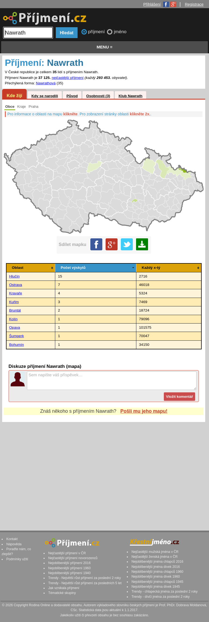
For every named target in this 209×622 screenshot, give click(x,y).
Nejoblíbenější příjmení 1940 (69, 573)
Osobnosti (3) (98, 96)
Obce (9, 106)
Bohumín (16, 345)
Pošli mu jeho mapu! (143, 411)
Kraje (21, 106)
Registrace (194, 4)
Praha (33, 106)
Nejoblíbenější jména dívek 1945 (155, 587)
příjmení (97, 31)
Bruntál (15, 310)
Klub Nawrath (131, 96)
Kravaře (15, 293)
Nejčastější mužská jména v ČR (155, 552)
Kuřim (14, 302)
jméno (120, 31)
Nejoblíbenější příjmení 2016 (69, 563)
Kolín (13, 319)
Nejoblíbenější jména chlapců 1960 (157, 572)
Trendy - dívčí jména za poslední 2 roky (160, 597)
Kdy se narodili (44, 96)
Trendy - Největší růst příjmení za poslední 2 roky (84, 578)
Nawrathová (46, 83)
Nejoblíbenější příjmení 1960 (69, 568)
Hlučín (14, 276)
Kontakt (12, 539)
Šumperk (16, 336)
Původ (72, 96)
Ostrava (15, 285)
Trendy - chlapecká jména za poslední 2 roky (164, 591)
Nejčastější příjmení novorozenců (72, 558)
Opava (14, 327)
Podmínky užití (17, 559)
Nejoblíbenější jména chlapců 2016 (157, 562)
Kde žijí (14, 95)
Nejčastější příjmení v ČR (67, 553)
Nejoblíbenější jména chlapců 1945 (157, 582)
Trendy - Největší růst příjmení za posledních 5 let (85, 583)
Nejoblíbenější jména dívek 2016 (155, 567)
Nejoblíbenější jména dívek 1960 (155, 576)
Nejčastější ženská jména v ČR (154, 557)
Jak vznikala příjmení (63, 588)
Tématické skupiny (62, 593)
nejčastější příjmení (68, 78)
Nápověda (13, 544)
